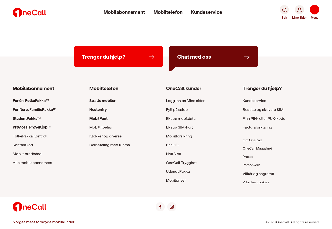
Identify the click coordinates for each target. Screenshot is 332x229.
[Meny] (314, 12)
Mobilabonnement (124, 12)
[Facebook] (160, 206)
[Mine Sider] (299, 12)
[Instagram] (172, 206)
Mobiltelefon (168, 12)
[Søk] (284, 12)
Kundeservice (206, 12)
